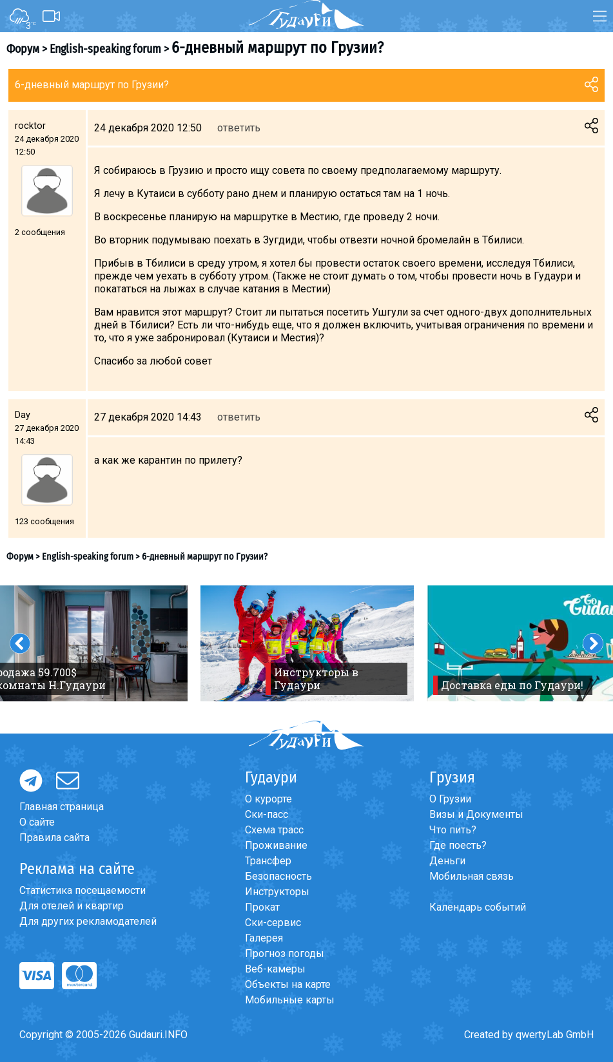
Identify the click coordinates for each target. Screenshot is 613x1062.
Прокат (262, 907)
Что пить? (452, 830)
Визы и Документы (476, 814)
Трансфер (268, 861)
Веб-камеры (275, 969)
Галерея (264, 938)
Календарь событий (477, 907)
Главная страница (61, 807)
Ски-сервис (273, 922)
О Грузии (450, 799)
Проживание (276, 845)
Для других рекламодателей (88, 921)
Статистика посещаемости (82, 890)
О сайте (37, 822)
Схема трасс (274, 830)
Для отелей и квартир (71, 906)
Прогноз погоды (284, 953)
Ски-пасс (266, 814)
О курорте (268, 799)
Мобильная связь (471, 876)
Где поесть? (458, 845)
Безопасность (278, 876)
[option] (307, 643)
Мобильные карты (290, 1000)
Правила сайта (54, 837)
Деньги (447, 861)
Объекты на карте (288, 984)
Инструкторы (277, 892)
